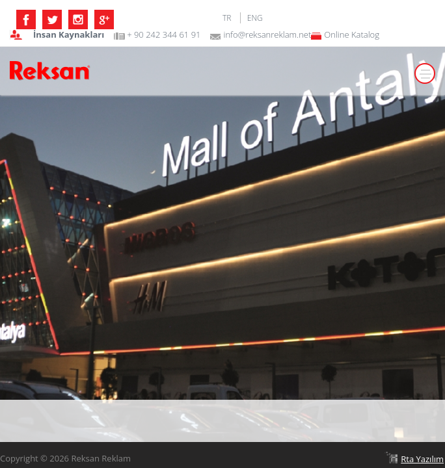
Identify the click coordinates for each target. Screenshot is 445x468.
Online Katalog (351, 35)
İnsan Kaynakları (68, 35)
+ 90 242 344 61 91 (163, 35)
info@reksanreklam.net (267, 35)
